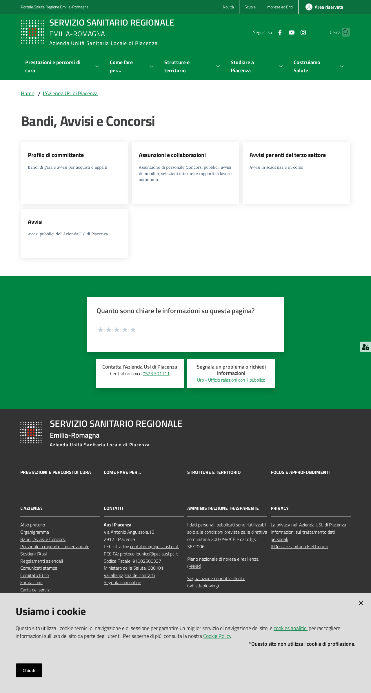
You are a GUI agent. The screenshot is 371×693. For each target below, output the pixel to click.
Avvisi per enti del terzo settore (288, 154)
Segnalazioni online (122, 582)
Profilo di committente (56, 154)
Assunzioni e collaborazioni (172, 154)
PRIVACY (280, 508)
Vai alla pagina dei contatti (129, 575)
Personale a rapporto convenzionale (54, 546)
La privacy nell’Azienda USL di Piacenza (308, 524)
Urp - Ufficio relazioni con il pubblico (231, 379)
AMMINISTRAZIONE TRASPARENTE (223, 508)
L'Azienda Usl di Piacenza (70, 93)
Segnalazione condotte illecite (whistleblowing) (216, 582)
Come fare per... (122, 472)
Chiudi (29, 670)
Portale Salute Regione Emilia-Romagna (54, 7)
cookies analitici (291, 628)
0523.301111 (156, 373)
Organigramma (34, 531)
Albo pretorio (32, 524)
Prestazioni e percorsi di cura (55, 472)
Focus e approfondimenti (300, 472)
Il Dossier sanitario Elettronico (299, 546)
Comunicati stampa (38, 567)
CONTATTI (113, 508)
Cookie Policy (217, 636)
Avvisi (35, 221)
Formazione (31, 582)
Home (27, 93)
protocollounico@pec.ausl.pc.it (149, 553)
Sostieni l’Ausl (33, 553)
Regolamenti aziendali (41, 560)
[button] (343, 32)
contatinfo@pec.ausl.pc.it (154, 546)
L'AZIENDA (31, 508)
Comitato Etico (34, 575)
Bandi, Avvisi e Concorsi (43, 539)
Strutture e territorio (214, 472)
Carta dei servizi (35, 589)
